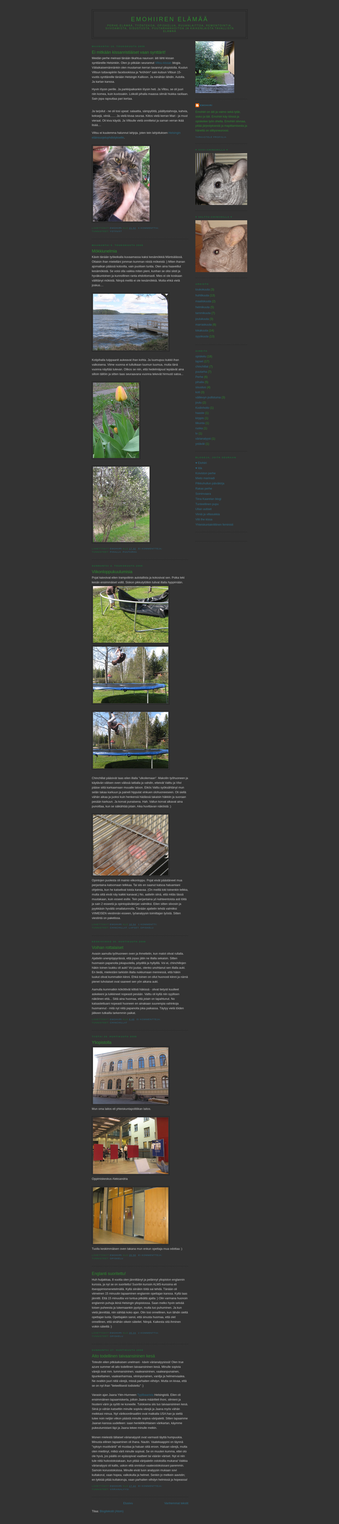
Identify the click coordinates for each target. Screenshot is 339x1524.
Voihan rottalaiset (107, 947)
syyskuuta (201, 336)
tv (196, 433)
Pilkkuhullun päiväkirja (209, 483)
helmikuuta (202, 307)
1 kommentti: (148, 924)
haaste (199, 413)
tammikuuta (202, 313)
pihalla (115, 552)
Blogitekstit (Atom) (112, 1511)
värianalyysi (119, 1489)
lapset (134, 927)
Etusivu (128, 1503)
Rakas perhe (203, 488)
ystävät (116, 231)
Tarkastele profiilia (210, 137)
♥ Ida (198, 468)
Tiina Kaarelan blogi (208, 499)
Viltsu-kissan (163, 63)
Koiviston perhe (205, 473)
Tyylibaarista (145, 1395)
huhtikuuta (202, 295)
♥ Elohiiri (201, 463)
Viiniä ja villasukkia (207, 514)
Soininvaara (203, 493)
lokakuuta (201, 330)
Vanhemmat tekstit (176, 1503)
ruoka (199, 428)
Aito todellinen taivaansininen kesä (123, 1356)
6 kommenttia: (149, 228)
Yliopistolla (102, 1042)
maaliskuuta (203, 301)
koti (197, 392)
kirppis (199, 418)
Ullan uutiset (203, 509)
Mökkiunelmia (104, 251)
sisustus (200, 387)
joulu (198, 402)
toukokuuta (202, 289)
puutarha (130, 552)
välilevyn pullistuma (208, 397)
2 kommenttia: (149, 1333)
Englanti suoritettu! (109, 1273)
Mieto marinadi (205, 478)
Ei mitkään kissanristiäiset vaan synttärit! (129, 52)
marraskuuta (203, 324)
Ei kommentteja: (150, 548)
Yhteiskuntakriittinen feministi (214, 524)
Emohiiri (206, 105)
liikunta (200, 423)
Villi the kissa (203, 519)
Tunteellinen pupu (207, 504)
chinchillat (118, 927)
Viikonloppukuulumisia (112, 571)
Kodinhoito (202, 407)
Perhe (199, 377)
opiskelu (146, 927)
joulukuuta (202, 319)
